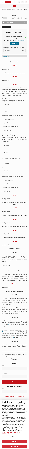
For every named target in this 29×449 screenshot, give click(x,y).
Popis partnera (6, 434)
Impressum (16, 432)
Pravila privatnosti (7, 432)
